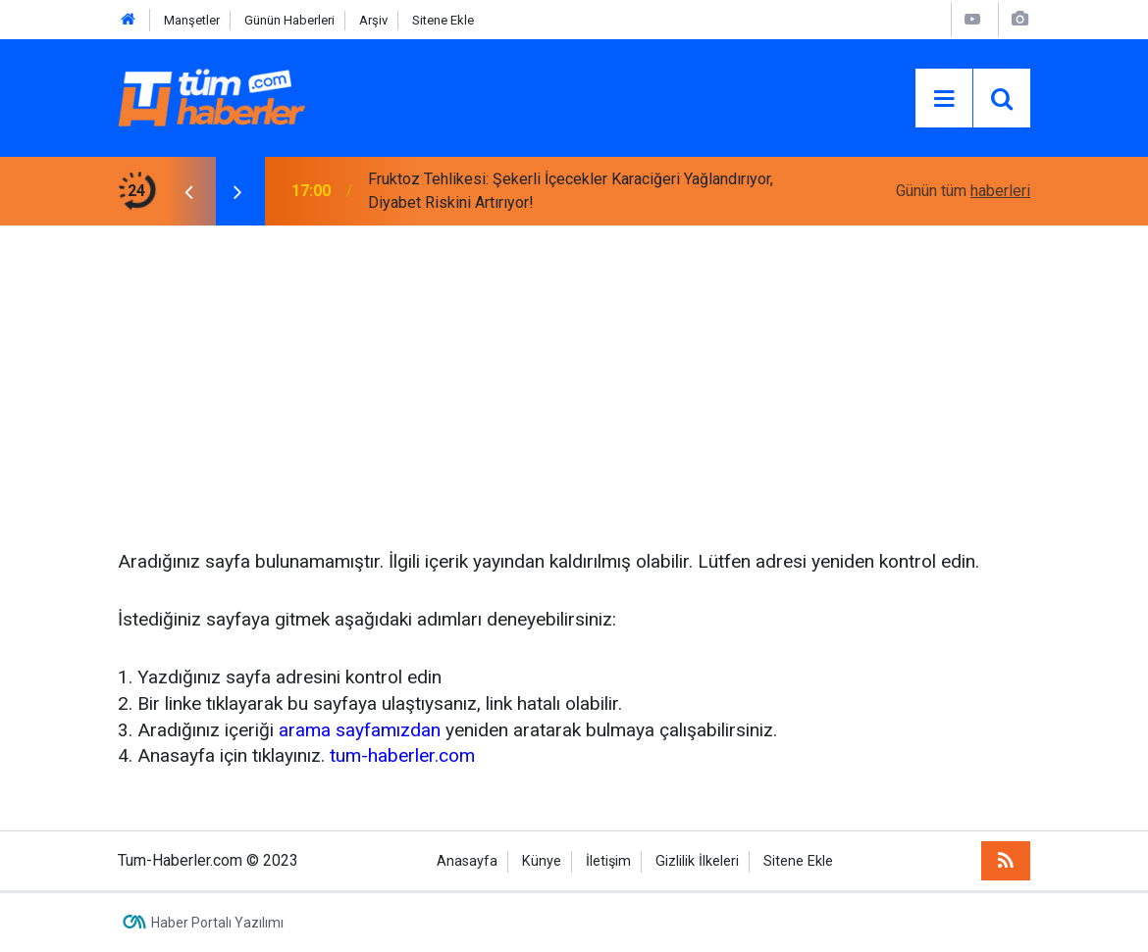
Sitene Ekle (443, 20)
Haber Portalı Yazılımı (217, 922)
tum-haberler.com (402, 755)
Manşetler (192, 20)
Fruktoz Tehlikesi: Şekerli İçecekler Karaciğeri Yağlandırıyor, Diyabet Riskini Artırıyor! (570, 191)
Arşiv (373, 20)
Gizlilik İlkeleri (697, 861)
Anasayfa (467, 861)
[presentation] (188, 191)
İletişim (608, 861)
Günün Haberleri (289, 20)
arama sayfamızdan (360, 730)
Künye (541, 861)
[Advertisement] (574, 372)
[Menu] (944, 99)
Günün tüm (963, 190)
